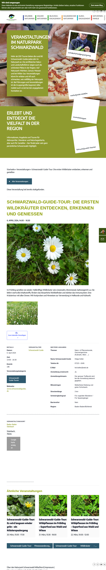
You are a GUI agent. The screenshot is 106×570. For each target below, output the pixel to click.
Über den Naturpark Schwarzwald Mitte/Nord (25, 567)
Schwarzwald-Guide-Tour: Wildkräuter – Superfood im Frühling (75, 546)
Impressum (49, 567)
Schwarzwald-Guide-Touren (14, 379)
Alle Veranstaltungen (19, 181)
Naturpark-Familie (98, 17)
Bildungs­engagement (55, 17)
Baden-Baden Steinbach (12, 425)
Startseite (11, 169)
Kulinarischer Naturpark (69, 17)
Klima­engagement (84, 17)
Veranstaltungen (23, 169)
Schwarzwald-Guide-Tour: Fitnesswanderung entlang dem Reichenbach (29, 546)
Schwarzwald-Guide (36, 350)
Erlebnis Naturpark (30, 17)
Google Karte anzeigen (13, 444)
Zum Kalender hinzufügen (17, 335)
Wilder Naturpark (42, 17)
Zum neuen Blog (97, 5)
